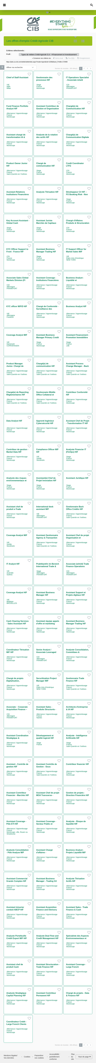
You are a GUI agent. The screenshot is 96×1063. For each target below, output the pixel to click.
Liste (83, 41)
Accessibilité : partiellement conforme (54, 1056)
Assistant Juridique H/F (77, 478)
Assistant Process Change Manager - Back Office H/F (77, 366)
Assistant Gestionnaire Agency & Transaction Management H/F (47, 537)
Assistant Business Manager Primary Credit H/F (47, 337)
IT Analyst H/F (13, 564)
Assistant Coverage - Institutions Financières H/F (47, 280)
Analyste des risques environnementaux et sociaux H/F (16, 480)
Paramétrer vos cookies (39, 1056)
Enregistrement (85, 58)
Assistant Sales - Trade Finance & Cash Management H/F (77, 909)
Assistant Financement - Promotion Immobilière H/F (77, 337)
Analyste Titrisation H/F (47, 192)
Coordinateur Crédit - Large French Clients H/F (16, 1024)
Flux (71, 58)
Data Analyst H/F (14, 421)
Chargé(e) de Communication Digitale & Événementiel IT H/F (77, 137)
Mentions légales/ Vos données (10, 1056)
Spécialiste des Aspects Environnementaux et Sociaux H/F (77, 938)
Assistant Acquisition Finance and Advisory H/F (46, 909)
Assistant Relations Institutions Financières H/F (17, 194)
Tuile (75, 41)
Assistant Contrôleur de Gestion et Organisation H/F (47, 108)
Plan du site (73, 1056)
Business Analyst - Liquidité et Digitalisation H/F (75, 280)
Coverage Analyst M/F (16, 335)
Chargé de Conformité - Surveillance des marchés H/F (47, 308)
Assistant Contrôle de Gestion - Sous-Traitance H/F (46, 766)
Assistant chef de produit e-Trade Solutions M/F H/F (14, 509)
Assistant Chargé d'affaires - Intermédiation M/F (45, 852)
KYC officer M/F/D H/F (16, 306)
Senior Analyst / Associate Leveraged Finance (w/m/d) (46, 652)
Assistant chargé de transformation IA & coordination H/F (15, 137)
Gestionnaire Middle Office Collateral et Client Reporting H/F (46, 394)
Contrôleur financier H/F (77, 764)
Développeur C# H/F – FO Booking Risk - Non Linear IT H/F (77, 194)
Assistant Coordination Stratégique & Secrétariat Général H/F (17, 738)
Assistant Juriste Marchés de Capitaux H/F (46, 223)
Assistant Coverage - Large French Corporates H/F (76, 967)
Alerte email (59, 58)
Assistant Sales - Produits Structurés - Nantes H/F (46, 709)
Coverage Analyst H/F (16, 592)
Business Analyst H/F (76, 306)
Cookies (27, 1057)
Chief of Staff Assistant (17, 77)
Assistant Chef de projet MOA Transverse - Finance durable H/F (47, 795)
